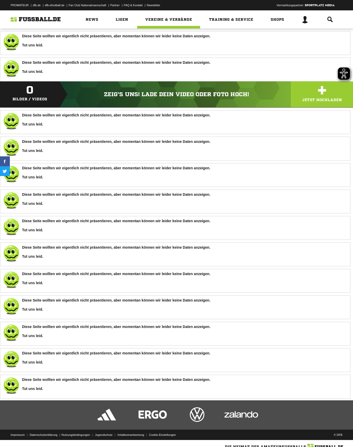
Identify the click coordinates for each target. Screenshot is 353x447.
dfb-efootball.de (55, 5)
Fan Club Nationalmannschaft (87, 5)
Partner (115, 5)
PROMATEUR (20, 5)
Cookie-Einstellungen (162, 434)
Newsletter (153, 5)
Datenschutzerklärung (43, 434)
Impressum (18, 434)
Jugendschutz (103, 434)
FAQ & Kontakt (133, 5)
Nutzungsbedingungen (75, 434)
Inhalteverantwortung (130, 434)
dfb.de (37, 5)
